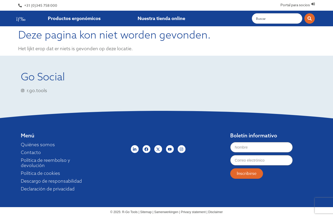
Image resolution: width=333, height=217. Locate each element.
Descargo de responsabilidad (52, 181)
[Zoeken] (309, 18)
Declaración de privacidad (48, 189)
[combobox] (277, 18)
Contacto (31, 152)
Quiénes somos (38, 144)
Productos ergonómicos (74, 18)
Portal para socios (295, 4)
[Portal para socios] (313, 4)
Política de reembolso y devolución (46, 163)
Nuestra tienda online (161, 18)
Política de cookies (40, 173)
